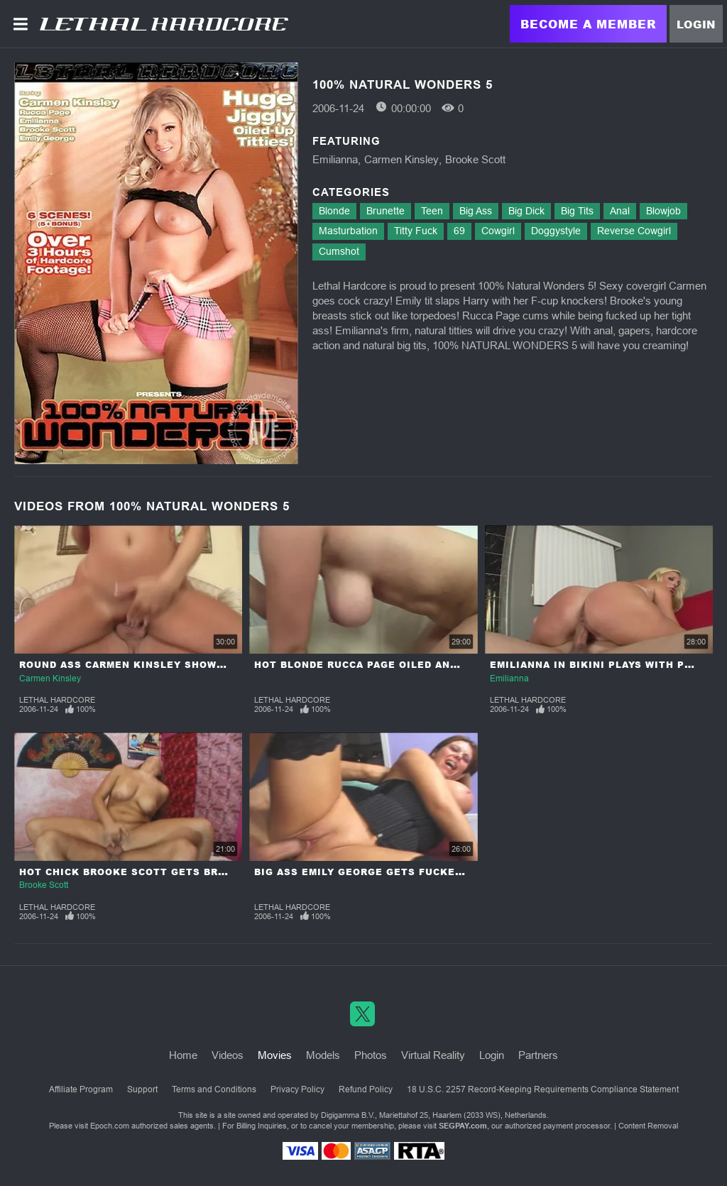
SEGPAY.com (463, 1125)
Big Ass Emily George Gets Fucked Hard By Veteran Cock (427, 872)
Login (696, 24)
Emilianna (335, 159)
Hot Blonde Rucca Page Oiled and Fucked (379, 665)
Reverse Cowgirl (634, 230)
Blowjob (663, 210)
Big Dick (526, 210)
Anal (620, 210)
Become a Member (588, 24)
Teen (432, 210)
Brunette (385, 210)
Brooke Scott (475, 159)
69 (459, 230)
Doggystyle (556, 230)
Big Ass (475, 210)
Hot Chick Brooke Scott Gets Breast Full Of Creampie (186, 872)
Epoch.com (109, 1125)
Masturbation (348, 230)
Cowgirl (498, 230)
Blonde (334, 210)
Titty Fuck (415, 230)
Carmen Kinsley (401, 159)
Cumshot (339, 251)
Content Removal (648, 1125)
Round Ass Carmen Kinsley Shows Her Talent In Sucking (191, 665)
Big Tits (577, 210)
